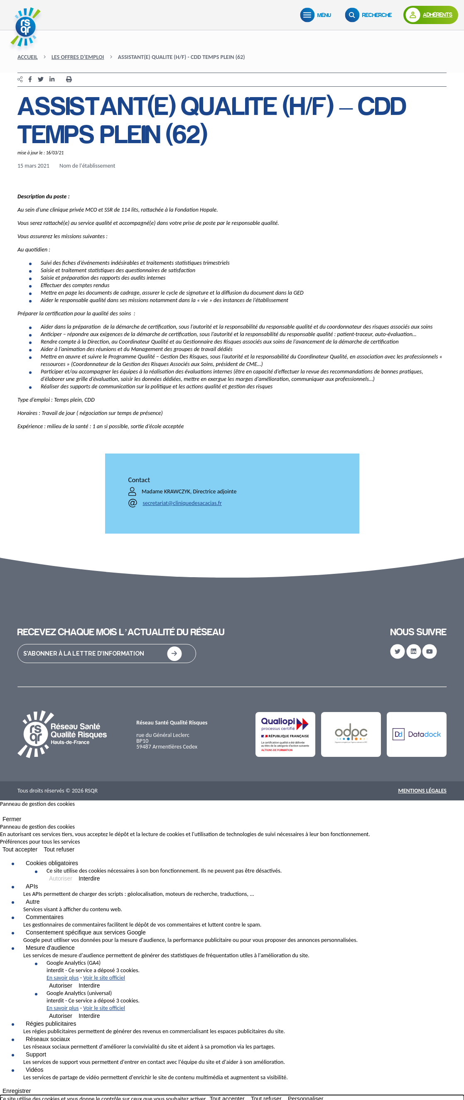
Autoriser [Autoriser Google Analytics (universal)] (60, 1015)
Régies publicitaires (51, 1023)
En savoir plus (63, 977)
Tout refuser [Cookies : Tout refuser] (59, 849)
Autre (32, 901)
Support (36, 1054)
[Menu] (317, 15)
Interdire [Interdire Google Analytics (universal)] (89, 1015)
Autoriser (60, 878)
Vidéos (35, 1069)
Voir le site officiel (104, 977)
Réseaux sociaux (48, 1039)
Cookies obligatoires (52, 863)
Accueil (27, 57)
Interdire (89, 878)
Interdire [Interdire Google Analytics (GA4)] (89, 985)
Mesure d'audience (50, 947)
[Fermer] (2, 813)
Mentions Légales (422, 790)
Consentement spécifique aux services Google (86, 932)
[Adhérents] (430, 15)
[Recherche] (370, 15)
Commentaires (45, 917)
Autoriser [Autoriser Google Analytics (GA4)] (60, 985)
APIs (32, 886)
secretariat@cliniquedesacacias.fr (182, 503)
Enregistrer (16, 1091)
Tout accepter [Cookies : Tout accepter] (19, 849)
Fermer (11, 819)
